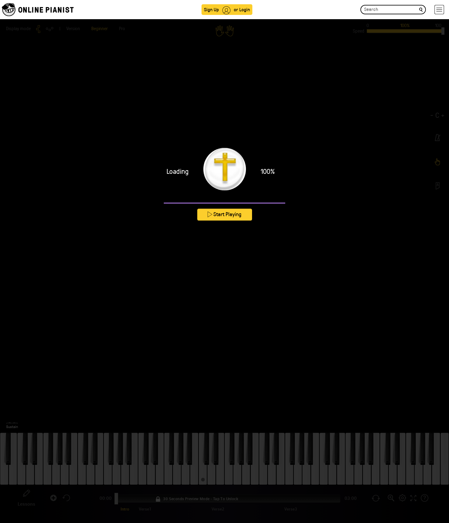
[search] (420, 9)
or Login (242, 9)
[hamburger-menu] (439, 9)
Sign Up (211, 9)
